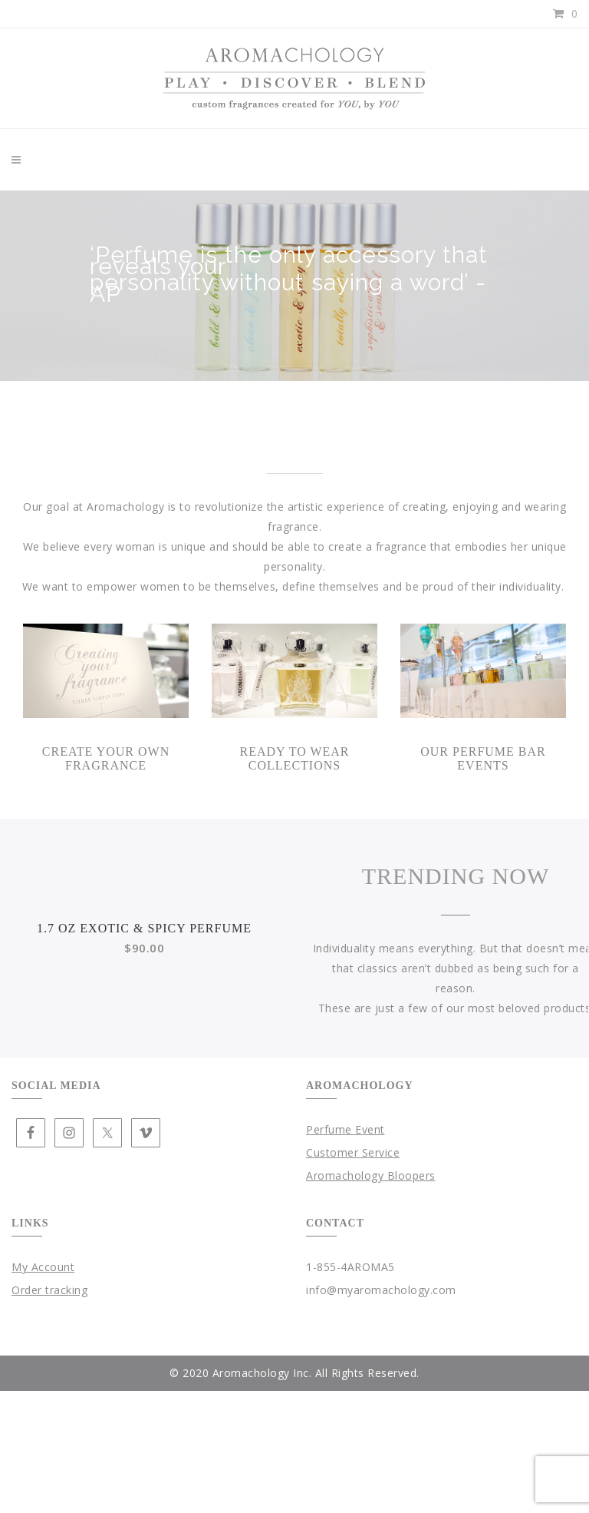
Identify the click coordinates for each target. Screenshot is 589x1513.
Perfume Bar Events (499, 758)
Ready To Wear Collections (294, 758)
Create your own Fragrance (105, 758)
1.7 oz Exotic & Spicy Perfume (144, 1110)
